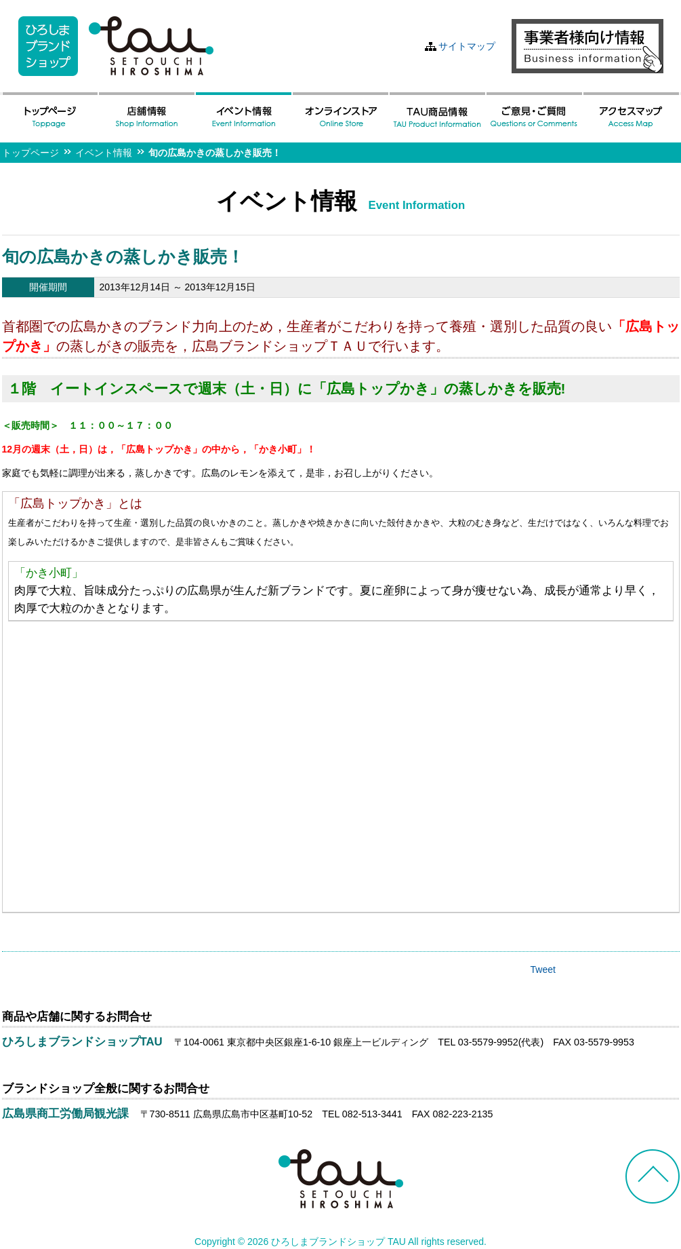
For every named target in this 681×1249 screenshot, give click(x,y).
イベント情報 (103, 152)
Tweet (543, 969)
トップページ (30, 152)
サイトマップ (466, 46)
